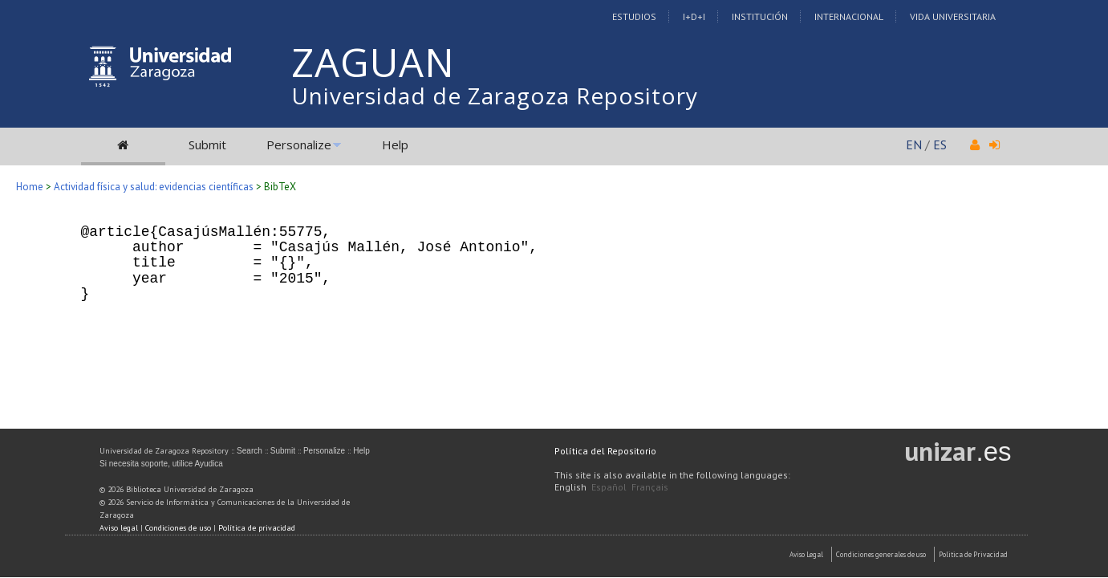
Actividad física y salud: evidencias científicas (154, 186)
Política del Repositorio (605, 451)
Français (649, 487)
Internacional (848, 16)
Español (609, 487)
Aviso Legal (806, 554)
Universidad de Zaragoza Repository (494, 95)
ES (940, 144)
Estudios (634, 16)
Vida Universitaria (953, 16)
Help (395, 144)
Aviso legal (118, 528)
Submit (207, 144)
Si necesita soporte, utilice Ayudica (161, 463)
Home (29, 186)
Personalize (298, 144)
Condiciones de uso (178, 528)
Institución (760, 16)
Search (249, 450)
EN (914, 144)
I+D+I (694, 16)
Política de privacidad (256, 528)
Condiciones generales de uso (881, 554)
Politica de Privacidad (973, 554)
